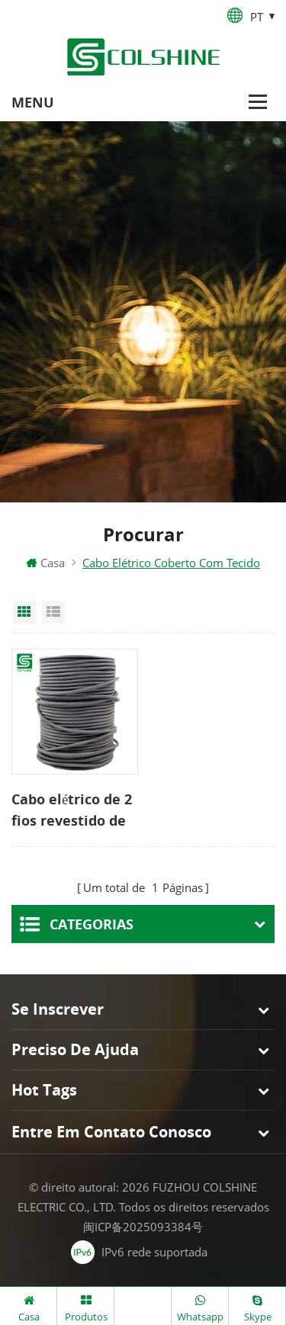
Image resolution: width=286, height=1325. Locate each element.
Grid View (24, 612)
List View (53, 612)
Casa (45, 562)
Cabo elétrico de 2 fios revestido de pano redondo (71, 810)
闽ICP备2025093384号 (143, 1226)
